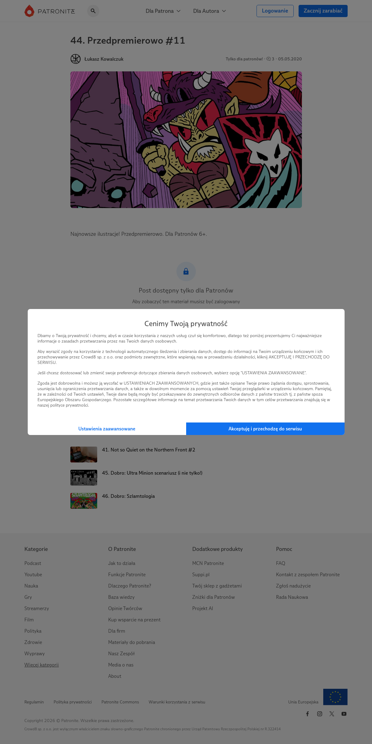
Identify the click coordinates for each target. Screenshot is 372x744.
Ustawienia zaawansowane (106, 429)
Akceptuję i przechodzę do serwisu (265, 429)
